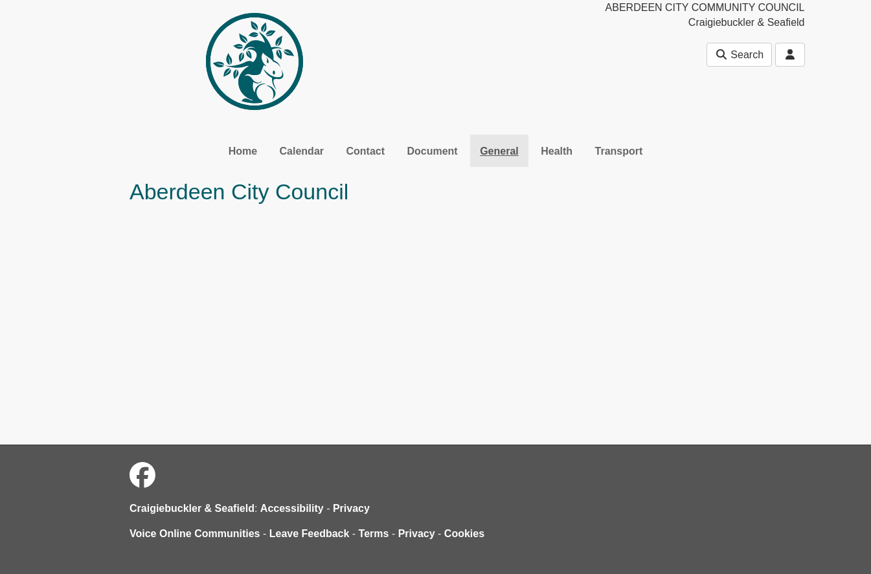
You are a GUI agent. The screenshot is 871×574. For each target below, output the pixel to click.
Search (739, 54)
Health (556, 151)
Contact (365, 151)
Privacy (351, 508)
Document (432, 151)
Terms (374, 533)
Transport (619, 151)
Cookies (464, 533)
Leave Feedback (309, 533)
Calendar (302, 151)
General (499, 151)
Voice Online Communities (195, 533)
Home (243, 151)
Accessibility (292, 508)
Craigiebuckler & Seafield (192, 508)
